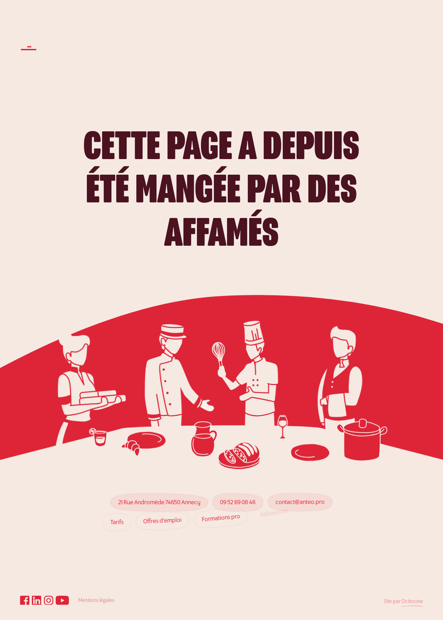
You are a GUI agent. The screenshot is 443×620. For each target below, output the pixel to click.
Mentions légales (96, 600)
